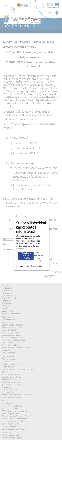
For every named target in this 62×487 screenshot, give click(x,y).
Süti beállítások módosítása (31, 266)
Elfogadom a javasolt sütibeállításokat (25, 255)
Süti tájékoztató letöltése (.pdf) (38, 257)
